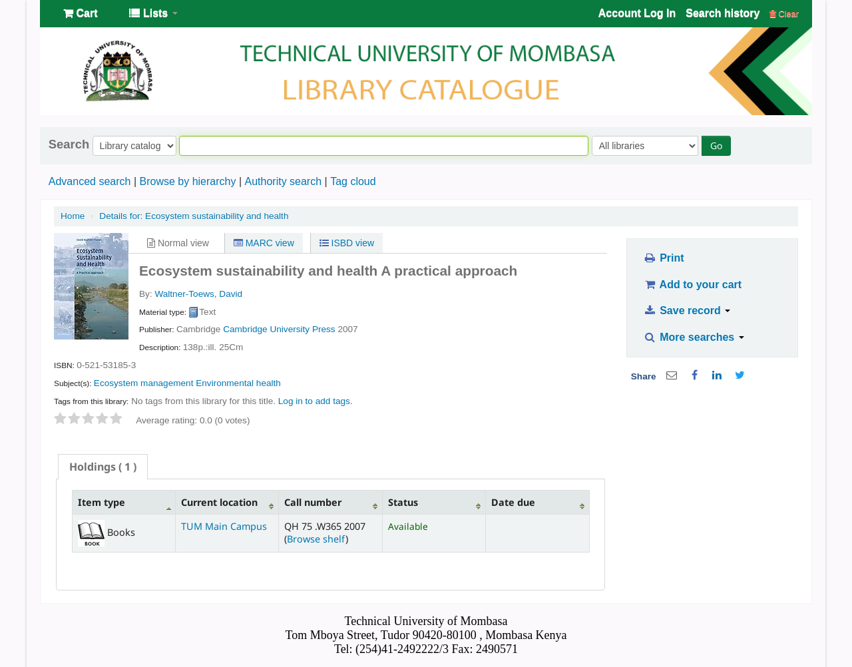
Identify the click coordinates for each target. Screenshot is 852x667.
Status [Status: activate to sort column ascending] (403, 502)
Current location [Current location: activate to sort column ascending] (219, 502)
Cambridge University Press (279, 329)
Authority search (282, 181)
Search (69, 144)
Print (663, 258)
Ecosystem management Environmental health (187, 383)
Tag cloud (353, 181)
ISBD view (347, 243)
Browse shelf (316, 539)
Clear (784, 14)
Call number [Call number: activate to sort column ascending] (312, 502)
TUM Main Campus (224, 526)
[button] (80, 13)
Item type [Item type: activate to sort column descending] (101, 502)
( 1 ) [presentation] (102, 466)
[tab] (103, 466)
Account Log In (637, 13)
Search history (722, 13)
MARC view (264, 243)
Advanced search (90, 181)
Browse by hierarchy (187, 181)
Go (716, 145)
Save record (686, 310)
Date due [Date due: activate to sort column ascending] (513, 502)
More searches (693, 337)
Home (73, 216)
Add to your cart (692, 284)
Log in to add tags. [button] (315, 401)
